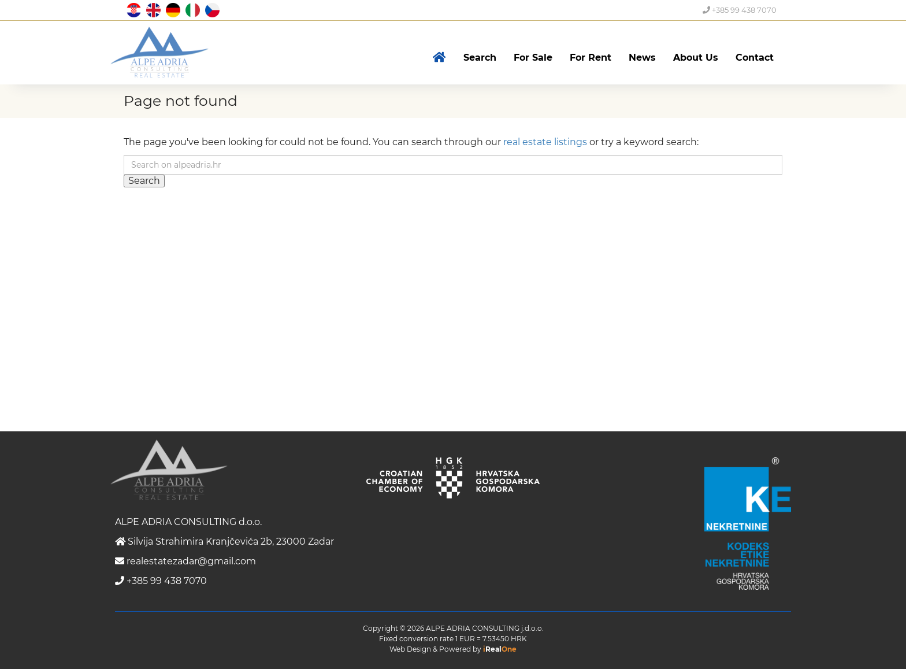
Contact (755, 57)
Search (479, 57)
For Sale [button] (533, 57)
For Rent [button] (590, 57)
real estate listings (545, 141)
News (642, 57)
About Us (695, 57)
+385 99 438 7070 (740, 9)
